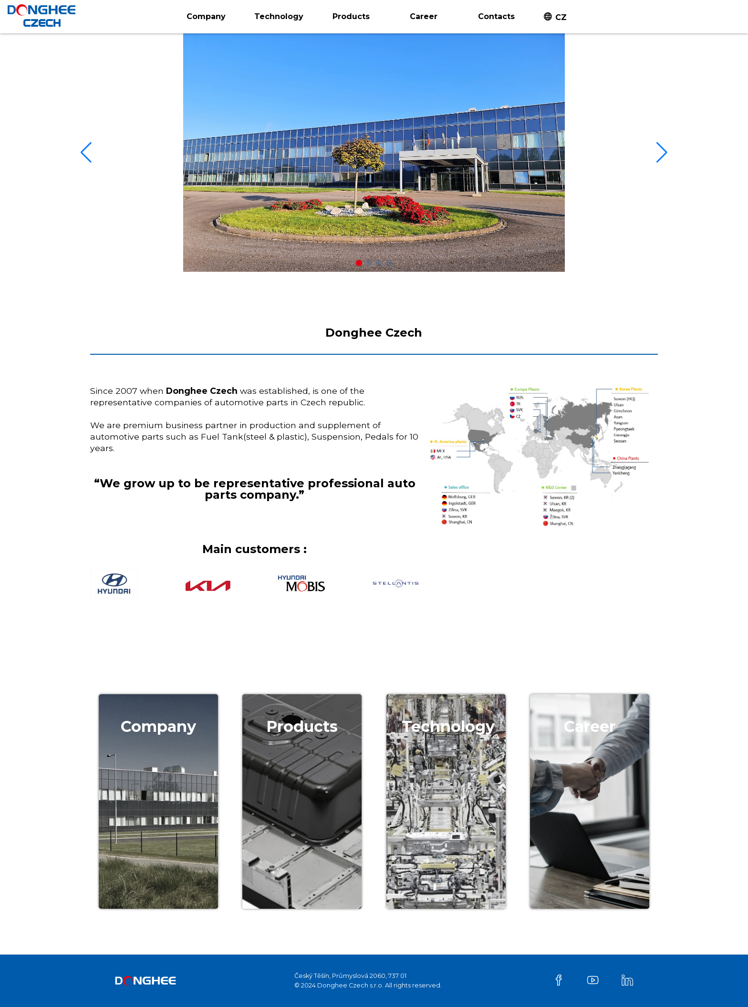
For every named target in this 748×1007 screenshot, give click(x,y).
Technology (278, 16)
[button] (359, 263)
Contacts (496, 16)
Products (351, 16)
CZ (561, 17)
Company (206, 16)
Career (423, 16)
